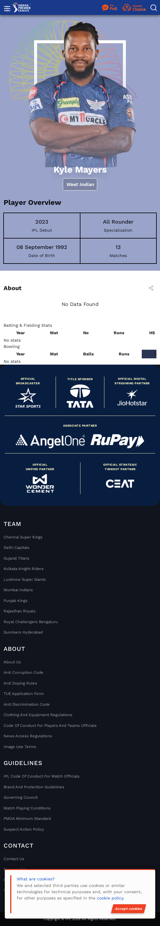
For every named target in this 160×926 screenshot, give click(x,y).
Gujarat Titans (16, 558)
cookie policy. (110, 898)
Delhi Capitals (16, 547)
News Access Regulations (28, 736)
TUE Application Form (24, 693)
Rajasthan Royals (20, 611)
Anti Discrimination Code (27, 704)
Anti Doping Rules (20, 683)
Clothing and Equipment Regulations (38, 715)
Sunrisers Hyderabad (23, 632)
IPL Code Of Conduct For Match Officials (42, 776)
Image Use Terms (20, 746)
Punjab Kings (16, 600)
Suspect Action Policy (24, 829)
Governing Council (21, 797)
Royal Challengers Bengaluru (31, 622)
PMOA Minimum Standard (27, 818)
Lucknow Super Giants (25, 579)
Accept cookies (129, 909)
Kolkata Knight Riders (24, 568)
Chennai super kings (23, 537)
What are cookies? (36, 879)
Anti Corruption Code (23, 672)
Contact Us (14, 859)
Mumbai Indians (18, 590)
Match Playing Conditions (27, 808)
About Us (12, 662)
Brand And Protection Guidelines (34, 787)
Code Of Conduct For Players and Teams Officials (50, 725)
